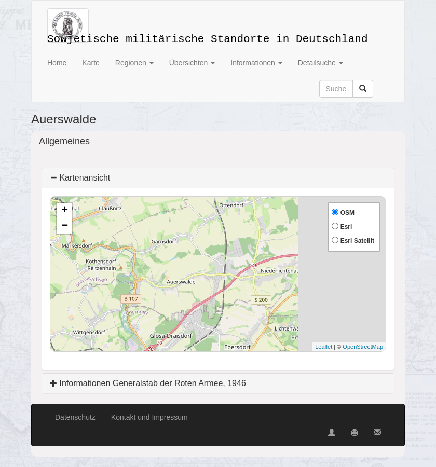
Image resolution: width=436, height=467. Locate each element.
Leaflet (323, 347)
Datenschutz (75, 417)
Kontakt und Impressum (149, 417)
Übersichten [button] (192, 63)
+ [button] (64, 210)
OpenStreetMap (363, 347)
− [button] (64, 226)
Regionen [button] (134, 63)
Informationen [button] (256, 63)
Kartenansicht (80, 177)
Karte (90, 63)
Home (56, 63)
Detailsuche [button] (320, 63)
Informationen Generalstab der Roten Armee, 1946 (148, 383)
